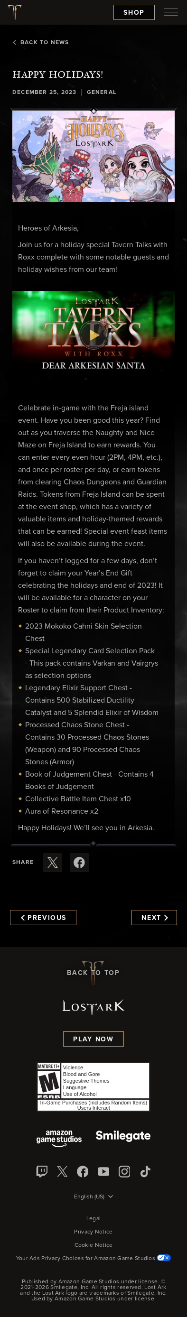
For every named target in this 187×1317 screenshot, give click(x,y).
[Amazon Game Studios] (59, 1140)
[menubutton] (170, 12)
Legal (93, 1219)
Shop (134, 12)
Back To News (40, 43)
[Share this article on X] (52, 862)
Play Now (93, 1039)
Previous (43, 918)
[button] (93, 156)
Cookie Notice (94, 1245)
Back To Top (93, 973)
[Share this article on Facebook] (79, 862)
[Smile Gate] (123, 1140)
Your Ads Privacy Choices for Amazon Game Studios (93, 1258)
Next (154, 918)
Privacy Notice (93, 1232)
